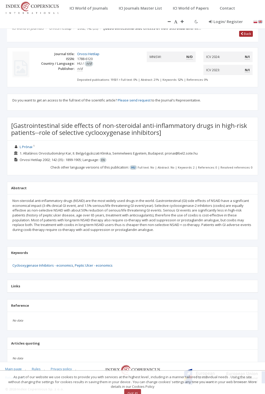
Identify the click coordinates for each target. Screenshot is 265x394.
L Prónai (26, 146)
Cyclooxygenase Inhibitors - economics (42, 265)
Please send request (134, 100)
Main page (13, 369)
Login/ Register (226, 21)
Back (246, 33)
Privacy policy (61, 369)
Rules (36, 369)
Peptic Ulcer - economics (94, 265)
